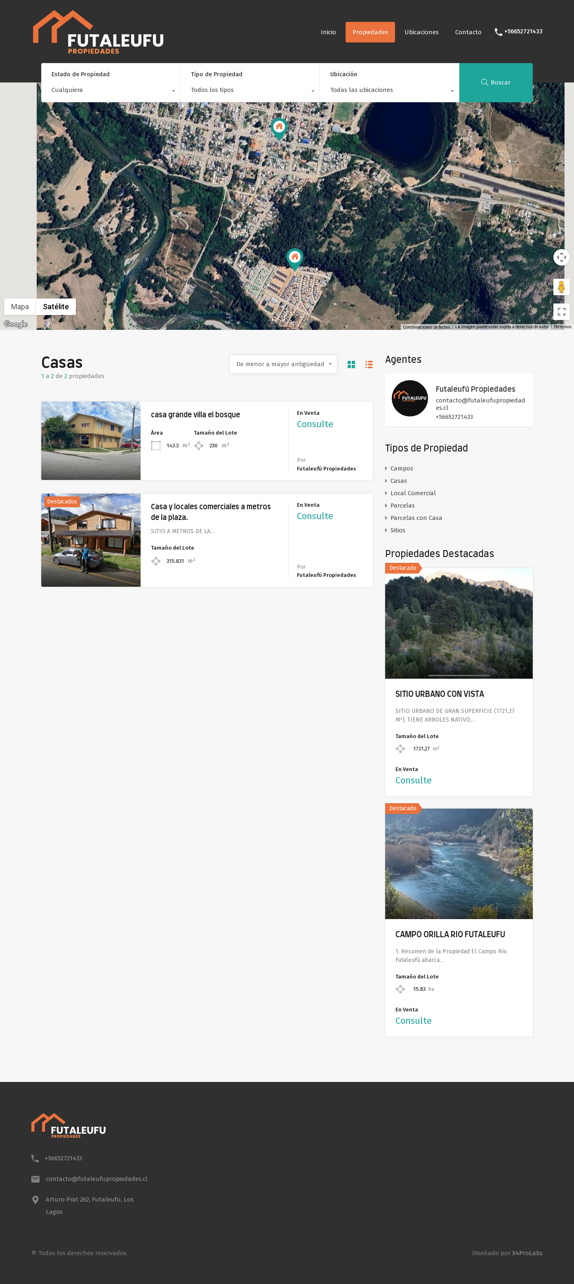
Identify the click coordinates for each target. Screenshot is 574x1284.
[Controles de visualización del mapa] (561, 257)
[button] (294, 260)
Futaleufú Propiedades (475, 389)
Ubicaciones (422, 32)
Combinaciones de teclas (426, 327)
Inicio (328, 32)
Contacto (468, 32)
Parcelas (403, 505)
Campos (402, 468)
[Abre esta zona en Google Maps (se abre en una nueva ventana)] (15, 324)
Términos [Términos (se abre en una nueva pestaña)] (563, 327)
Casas (399, 480)
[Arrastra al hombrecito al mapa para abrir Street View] (561, 287)
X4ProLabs (527, 1253)
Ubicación (343, 74)
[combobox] (110, 92)
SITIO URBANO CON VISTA (439, 694)
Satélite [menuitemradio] (56, 306)
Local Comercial (413, 493)
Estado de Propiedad (81, 74)
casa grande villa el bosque (195, 415)
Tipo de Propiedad (216, 74)
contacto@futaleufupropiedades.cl (480, 404)
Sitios (398, 530)
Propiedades (370, 32)
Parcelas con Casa (416, 518)
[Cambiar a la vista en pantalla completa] (561, 311)
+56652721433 (523, 31)
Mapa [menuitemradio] (20, 306)
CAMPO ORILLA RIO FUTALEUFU (450, 935)
